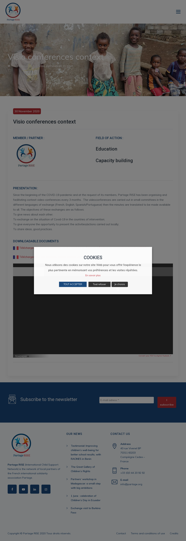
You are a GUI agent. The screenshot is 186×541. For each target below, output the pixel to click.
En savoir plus (93, 275)
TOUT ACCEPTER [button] (73, 284)
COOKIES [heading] (93, 257)
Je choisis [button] (119, 284)
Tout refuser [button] (99, 284)
